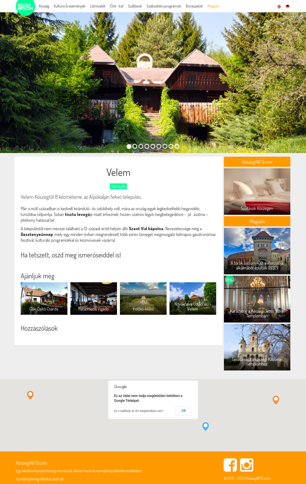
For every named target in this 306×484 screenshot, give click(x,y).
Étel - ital (116, 6)
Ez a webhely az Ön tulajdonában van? (138, 411)
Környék (118, 186)
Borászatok (194, 6)
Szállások (135, 6)
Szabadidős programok (164, 6)
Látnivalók (97, 6)
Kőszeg (44, 6)
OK (184, 411)
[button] (205, 426)
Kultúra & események (69, 6)
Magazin (214, 6)
